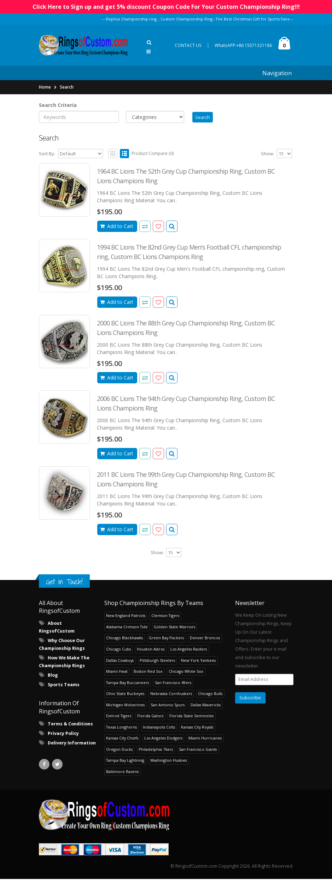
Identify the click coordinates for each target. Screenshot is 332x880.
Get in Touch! (64, 582)
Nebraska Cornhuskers (171, 694)
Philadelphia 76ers (156, 750)
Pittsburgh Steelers (157, 661)
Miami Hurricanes (205, 739)
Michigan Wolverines (125, 705)
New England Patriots (125, 616)
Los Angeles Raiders (188, 650)
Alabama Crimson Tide (127, 627)
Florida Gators (150, 716)
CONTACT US (188, 45)
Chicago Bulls (210, 694)
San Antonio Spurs (168, 705)
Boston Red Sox (148, 672)
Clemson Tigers (165, 616)
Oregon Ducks (119, 750)
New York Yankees (198, 661)
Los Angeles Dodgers (163, 739)
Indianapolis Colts (159, 727)
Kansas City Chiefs (122, 739)
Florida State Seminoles (191, 716)
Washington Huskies (168, 761)
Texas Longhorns (121, 727)
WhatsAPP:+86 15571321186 (243, 45)
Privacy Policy (63, 734)
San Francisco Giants (198, 750)
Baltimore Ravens (122, 772)
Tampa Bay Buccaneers (127, 683)
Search (67, 87)
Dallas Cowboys (120, 661)
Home (45, 87)
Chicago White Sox (186, 672)
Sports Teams (64, 686)
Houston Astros (150, 650)
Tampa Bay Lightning (125, 761)
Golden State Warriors (174, 627)
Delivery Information (72, 744)
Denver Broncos (205, 638)
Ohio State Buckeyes (125, 694)
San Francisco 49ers (173, 683)
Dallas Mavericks (206, 705)
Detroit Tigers (118, 716)
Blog (53, 676)
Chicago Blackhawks (124, 638)
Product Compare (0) (153, 154)
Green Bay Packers (166, 638)
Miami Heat (117, 672)
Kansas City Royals (197, 727)
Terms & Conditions (70, 725)
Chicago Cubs (118, 650)
